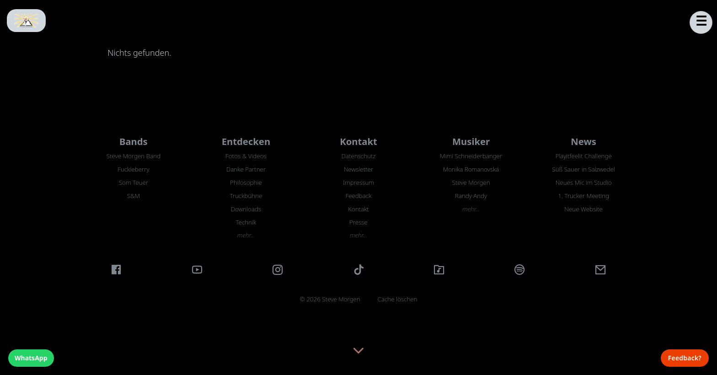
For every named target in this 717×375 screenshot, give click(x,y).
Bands (133, 141)
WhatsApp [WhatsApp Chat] (31, 358)
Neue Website (583, 209)
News (583, 141)
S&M (133, 196)
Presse (358, 222)
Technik (246, 222)
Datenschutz (358, 156)
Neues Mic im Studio (584, 182)
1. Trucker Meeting (583, 196)
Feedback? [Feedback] (684, 358)
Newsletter (358, 169)
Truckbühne (246, 196)
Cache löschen (397, 299)
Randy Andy (471, 196)
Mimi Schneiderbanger (471, 156)
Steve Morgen (471, 182)
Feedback (358, 196)
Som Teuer (133, 182)
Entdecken (246, 141)
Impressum (358, 182)
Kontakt (358, 141)
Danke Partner (246, 169)
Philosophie (246, 182)
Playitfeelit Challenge (584, 156)
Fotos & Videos (246, 156)
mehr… (246, 235)
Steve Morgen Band (134, 156)
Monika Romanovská (471, 169)
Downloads (246, 209)
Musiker (471, 141)
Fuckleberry (133, 169)
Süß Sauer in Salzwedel (583, 169)
